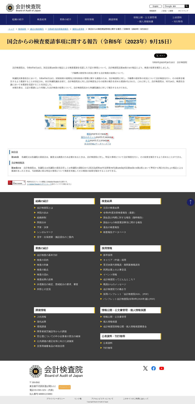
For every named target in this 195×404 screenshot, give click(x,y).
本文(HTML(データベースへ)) (97, 144)
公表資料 (107, 343)
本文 (87, 140)
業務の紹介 (65, 19)
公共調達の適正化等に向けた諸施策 (55, 341)
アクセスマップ (64, 387)
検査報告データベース (114, 232)
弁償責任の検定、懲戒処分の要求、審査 (57, 284)
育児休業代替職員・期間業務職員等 (121, 265)
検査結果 (41, 19)
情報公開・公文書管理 (114, 317)
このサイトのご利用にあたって (136, 399)
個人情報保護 (110, 321)
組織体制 (41, 217)
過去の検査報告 (37, 29)
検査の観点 (42, 269)
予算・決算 (42, 227)
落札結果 (41, 321)
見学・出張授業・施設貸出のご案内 (55, 237)
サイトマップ (183, 11)
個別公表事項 (78, 29)
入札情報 (41, 317)
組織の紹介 (18, 19)
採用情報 (89, 19)
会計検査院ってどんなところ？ (119, 279)
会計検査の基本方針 (47, 255)
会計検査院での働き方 (114, 289)
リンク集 (78, 399)
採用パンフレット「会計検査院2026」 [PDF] (125, 294)
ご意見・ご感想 (167, 11)
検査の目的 (42, 260)
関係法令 (41, 222)
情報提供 (152, 11)
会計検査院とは (45, 208)
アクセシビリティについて (102, 399)
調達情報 (113, 19)
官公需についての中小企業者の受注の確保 (58, 336)
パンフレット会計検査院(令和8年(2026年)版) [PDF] (129, 299)
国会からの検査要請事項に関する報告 (122, 222)
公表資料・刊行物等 (177, 19)
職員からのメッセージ (114, 284)
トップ (11, 29)
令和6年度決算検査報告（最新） (119, 212)
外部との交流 (44, 289)
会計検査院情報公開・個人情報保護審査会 (125, 326)
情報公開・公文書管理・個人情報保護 (145, 19)
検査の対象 (42, 265)
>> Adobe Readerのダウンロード (39, 184)
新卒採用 (107, 255)
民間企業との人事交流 (114, 269)
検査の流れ (42, 274)
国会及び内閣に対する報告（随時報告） (123, 217)
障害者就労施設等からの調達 (52, 331)
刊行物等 (107, 348)
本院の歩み (42, 212)
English (155, 6)
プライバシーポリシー (55, 399)
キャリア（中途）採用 (114, 260)
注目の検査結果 (111, 208)
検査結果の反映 (45, 279)
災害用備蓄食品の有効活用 (50, 346)
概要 (89, 134)
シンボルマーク (45, 232)
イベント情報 (110, 274)
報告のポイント (88, 137)
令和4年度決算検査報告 (58, 29)
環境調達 (41, 326)
